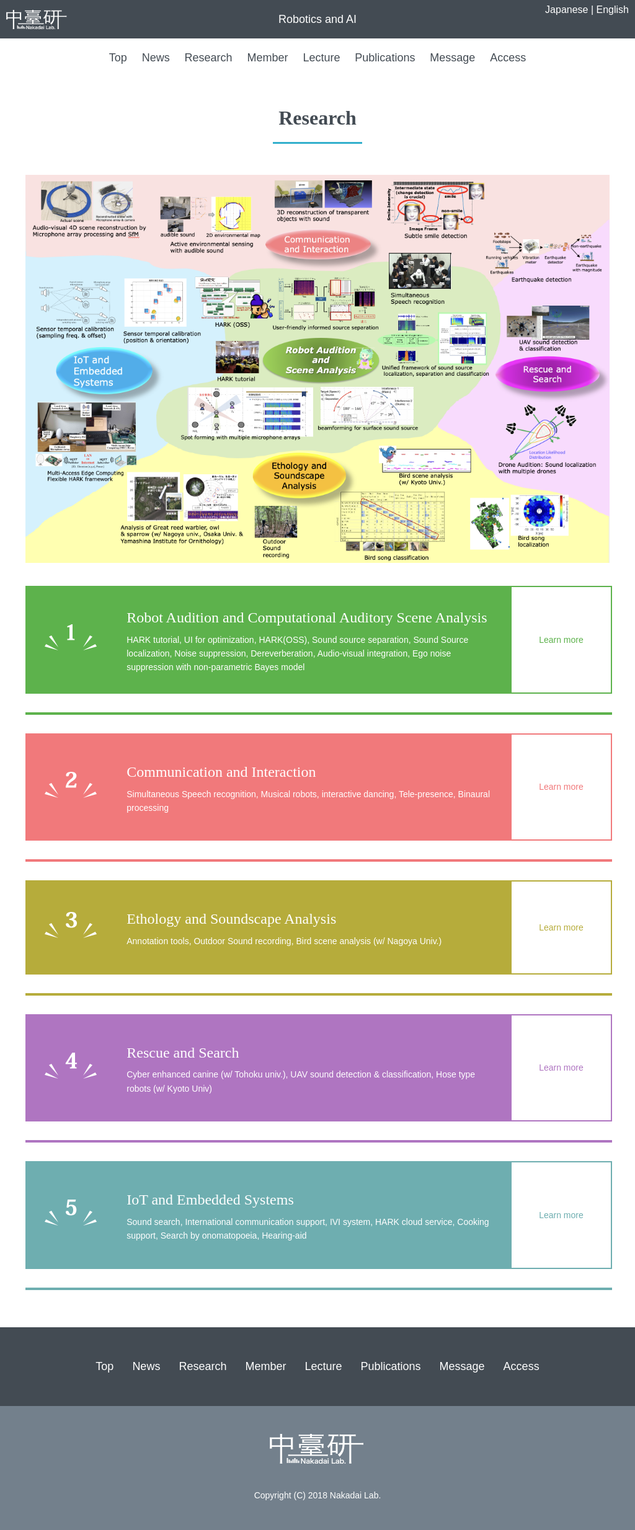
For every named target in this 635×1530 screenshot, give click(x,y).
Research (209, 57)
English (613, 9)
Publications (385, 57)
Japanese (566, 9)
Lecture (321, 57)
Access (508, 57)
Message (452, 57)
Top (118, 57)
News (156, 57)
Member (267, 57)
